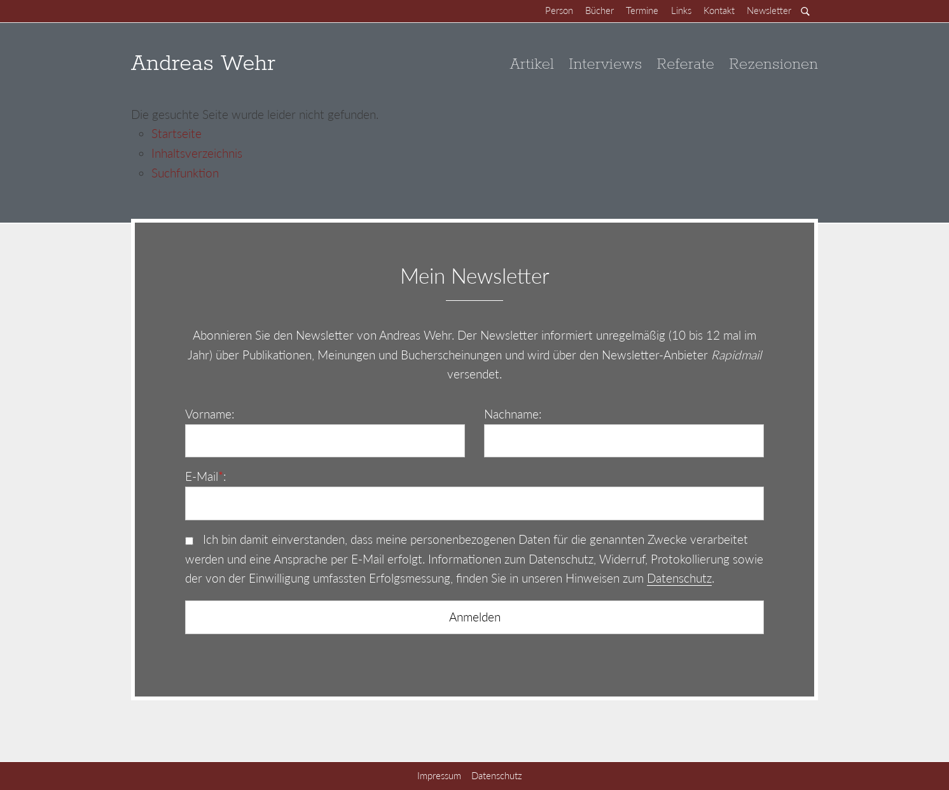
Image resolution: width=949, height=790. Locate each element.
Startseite (176, 133)
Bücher (599, 10)
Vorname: (210, 413)
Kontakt (719, 10)
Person (559, 10)
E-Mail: (205, 476)
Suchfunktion (185, 172)
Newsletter (769, 10)
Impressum (439, 775)
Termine (642, 10)
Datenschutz (679, 578)
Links (681, 10)
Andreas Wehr (203, 64)
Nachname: (513, 413)
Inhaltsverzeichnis (196, 153)
